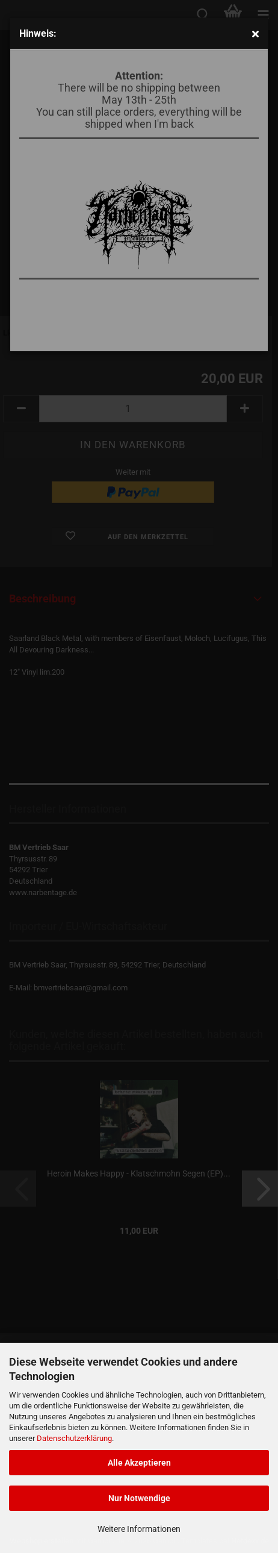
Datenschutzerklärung (74, 1438)
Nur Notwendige (139, 1498)
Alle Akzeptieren (139, 1462)
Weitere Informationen (139, 1529)
